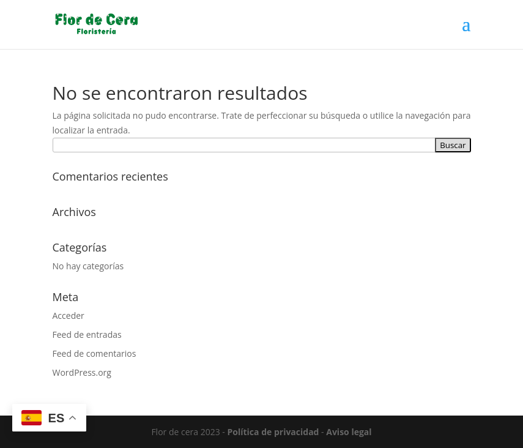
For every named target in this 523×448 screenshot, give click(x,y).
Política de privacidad (273, 432)
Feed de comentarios (94, 353)
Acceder (68, 315)
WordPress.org (82, 372)
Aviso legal (348, 432)
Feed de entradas (87, 334)
